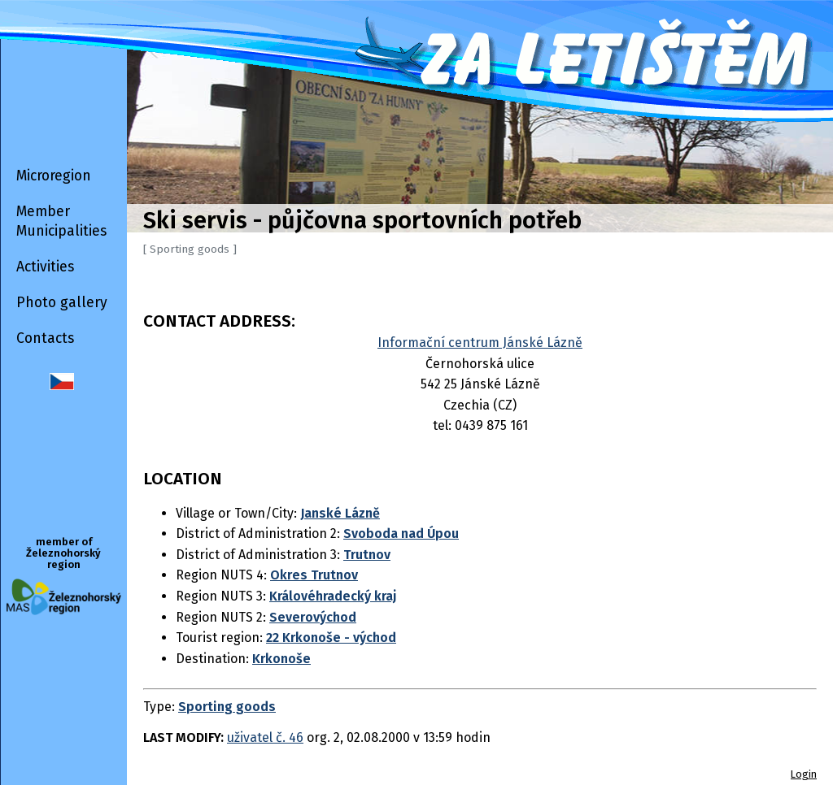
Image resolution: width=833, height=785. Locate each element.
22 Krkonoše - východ (331, 637)
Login (804, 774)
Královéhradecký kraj (333, 596)
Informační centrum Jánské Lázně (479, 342)
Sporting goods (227, 706)
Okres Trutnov (314, 575)
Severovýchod (312, 617)
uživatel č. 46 (265, 737)
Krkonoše (281, 658)
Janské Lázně (340, 513)
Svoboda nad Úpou (401, 533)
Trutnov (366, 554)
